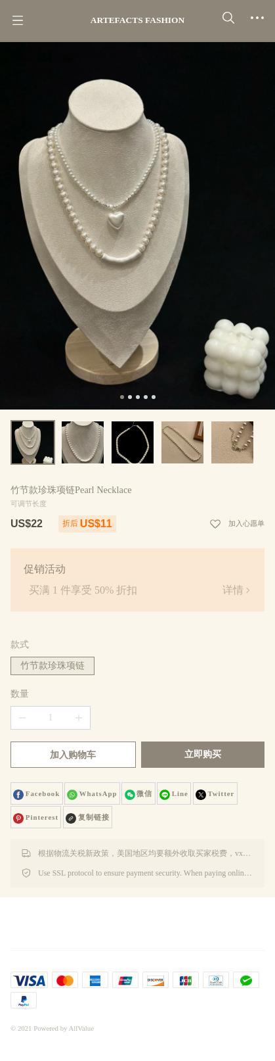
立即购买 (202, 754)
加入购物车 (73, 755)
